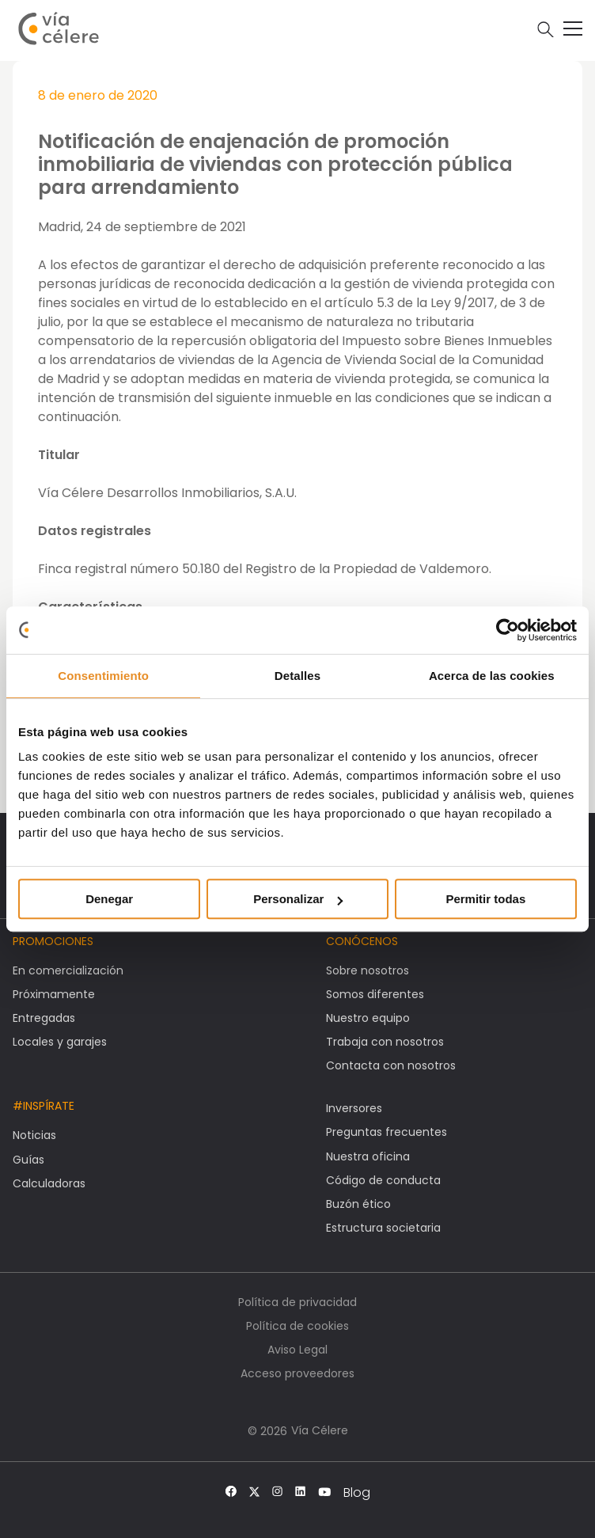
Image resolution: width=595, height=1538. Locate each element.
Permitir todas (485, 899)
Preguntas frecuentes (386, 1132)
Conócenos (362, 941)
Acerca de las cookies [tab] (492, 675)
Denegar (109, 899)
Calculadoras (49, 1183)
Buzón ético (358, 1204)
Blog (356, 1493)
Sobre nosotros (367, 970)
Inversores (354, 1108)
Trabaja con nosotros (385, 1041)
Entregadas (44, 1018)
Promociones (53, 941)
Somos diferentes (375, 994)
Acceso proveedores (297, 1373)
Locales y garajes (60, 1041)
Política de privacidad (297, 1302)
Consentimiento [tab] (103, 675)
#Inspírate (43, 1105)
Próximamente (54, 994)
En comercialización (68, 970)
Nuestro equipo (368, 1018)
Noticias (34, 1135)
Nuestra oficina (368, 1156)
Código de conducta (383, 1180)
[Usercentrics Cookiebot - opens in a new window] (507, 630)
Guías (28, 1159)
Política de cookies (297, 1326)
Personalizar (298, 899)
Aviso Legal (297, 1349)
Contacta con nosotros (391, 1065)
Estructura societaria (383, 1227)
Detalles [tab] (297, 675)
